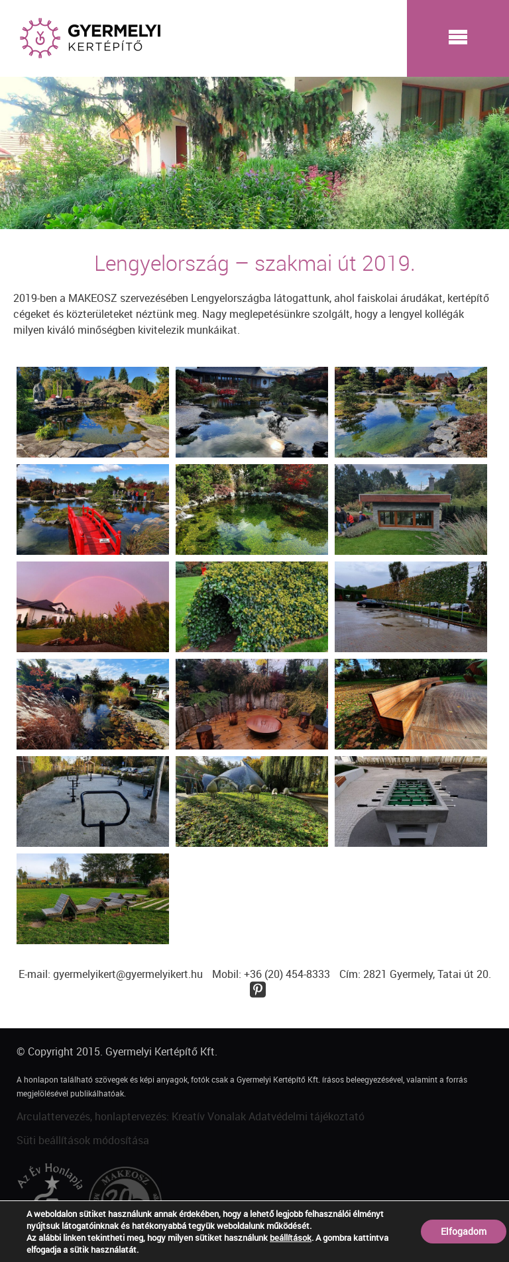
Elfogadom (463, 1231)
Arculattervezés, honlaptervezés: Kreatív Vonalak (131, 1116)
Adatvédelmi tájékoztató (307, 1116)
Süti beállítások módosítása (83, 1140)
